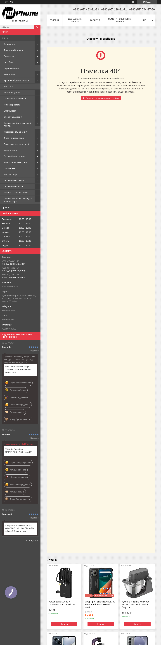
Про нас (6, 207)
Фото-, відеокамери (14, 137)
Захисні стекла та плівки (16, 192)
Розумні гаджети (12, 92)
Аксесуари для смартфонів (17, 144)
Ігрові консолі (10, 150)
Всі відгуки (31, 540)
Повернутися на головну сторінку (102, 98)
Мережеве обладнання (15, 131)
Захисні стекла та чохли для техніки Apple (18, 200)
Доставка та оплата (74, 20)
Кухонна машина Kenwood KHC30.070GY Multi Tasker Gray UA (135, 604)
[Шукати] (37, 27)
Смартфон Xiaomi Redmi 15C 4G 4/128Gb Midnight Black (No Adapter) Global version (19, 528)
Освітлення (9, 168)
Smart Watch (10, 110)
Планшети (9, 56)
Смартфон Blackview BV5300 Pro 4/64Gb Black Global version (100, 604)
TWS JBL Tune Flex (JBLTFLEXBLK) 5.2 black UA (18, 450)
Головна (54, 20)
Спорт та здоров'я (13, 116)
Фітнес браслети (12, 104)
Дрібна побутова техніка (16, 80)
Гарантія (95, 20)
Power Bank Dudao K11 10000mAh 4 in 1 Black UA (61, 603)
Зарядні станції (11, 68)
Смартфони (9, 44)
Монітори (8, 86)
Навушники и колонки (15, 98)
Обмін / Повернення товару (119, 20)
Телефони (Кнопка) (13, 50)
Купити (64, 624)
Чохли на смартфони (14, 180)
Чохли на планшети (14, 186)
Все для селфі (10, 174)
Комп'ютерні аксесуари (15, 162)
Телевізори (9, 74)
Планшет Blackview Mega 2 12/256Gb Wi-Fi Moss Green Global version (18, 369)
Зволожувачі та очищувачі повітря (17, 124)
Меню (5, 37)
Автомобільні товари (14, 156)
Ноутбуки (8, 62)
